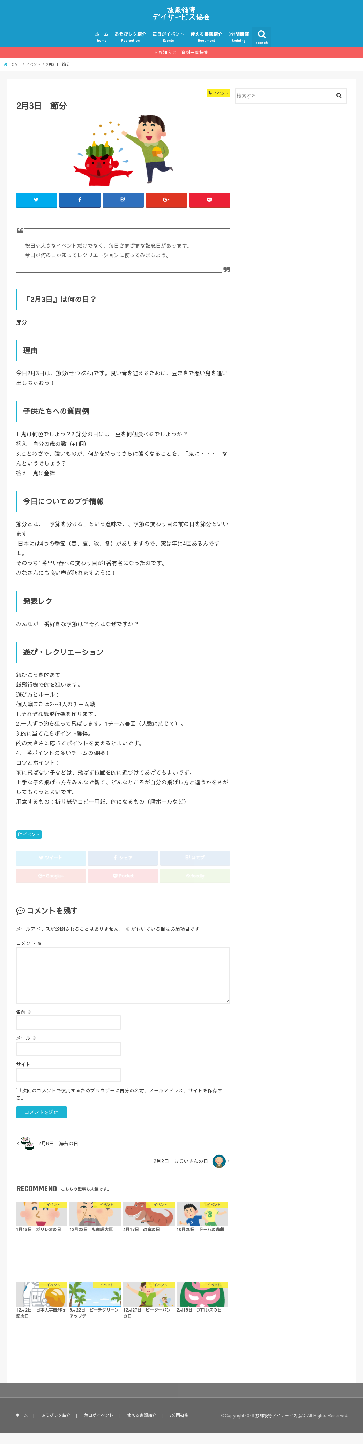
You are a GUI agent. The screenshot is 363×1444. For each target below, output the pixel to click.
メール (26, 1049)
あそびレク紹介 (130, 47)
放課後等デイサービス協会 (278, 1426)
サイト (23, 1075)
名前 (24, 1023)
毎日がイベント (168, 47)
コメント (29, 954)
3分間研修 (238, 47)
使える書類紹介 (206, 47)
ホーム (102, 47)
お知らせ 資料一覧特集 (183, 63)
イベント (31, 845)
